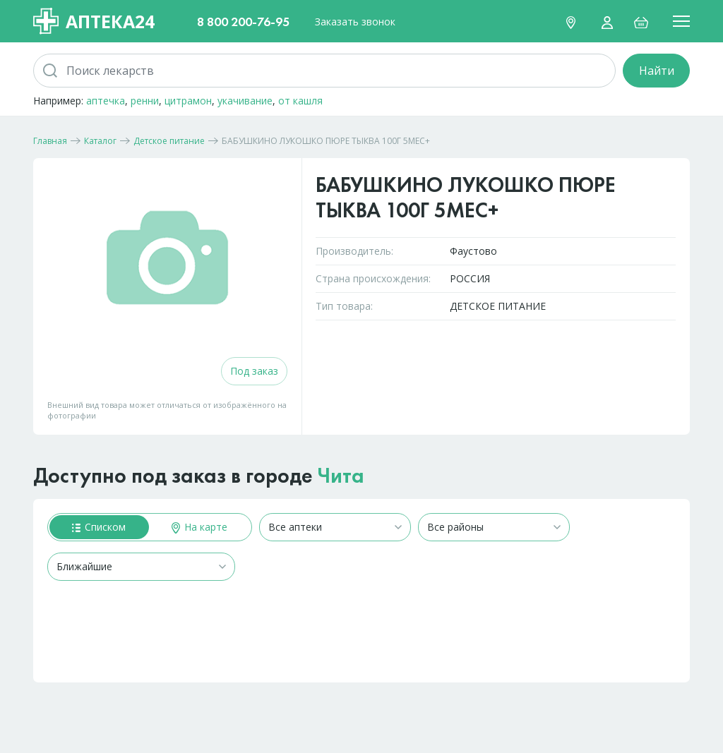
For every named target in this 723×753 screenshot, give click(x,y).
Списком (99, 527)
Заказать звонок (355, 21)
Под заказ (254, 371)
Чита (341, 475)
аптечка (105, 100)
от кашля (300, 100)
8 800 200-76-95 (243, 21)
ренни (145, 100)
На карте (199, 527)
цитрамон (188, 100)
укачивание (245, 100)
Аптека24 (94, 21)
